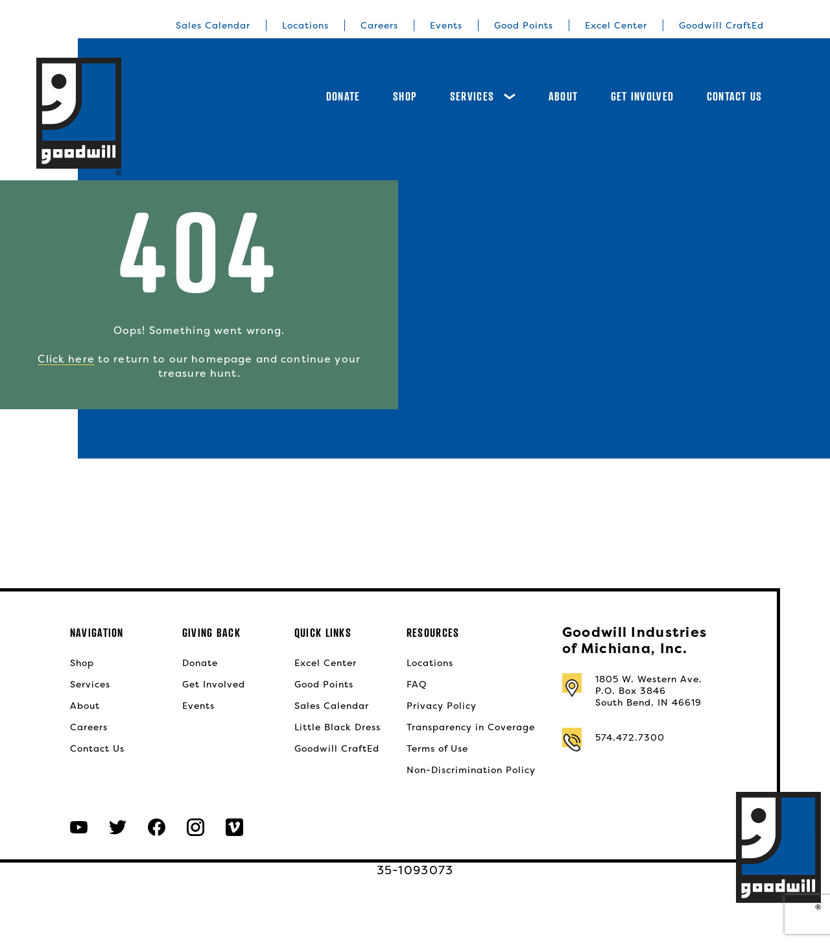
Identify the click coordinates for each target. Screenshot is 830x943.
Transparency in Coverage (471, 727)
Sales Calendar (213, 25)
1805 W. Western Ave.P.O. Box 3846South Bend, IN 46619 (648, 690)
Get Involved (642, 96)
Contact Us (735, 96)
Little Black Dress (337, 727)
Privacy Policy (442, 705)
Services (483, 96)
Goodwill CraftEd (721, 25)
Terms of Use (437, 748)
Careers (379, 25)
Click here (66, 359)
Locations (305, 25)
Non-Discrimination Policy (471, 770)
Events (446, 25)
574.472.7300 (630, 737)
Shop (405, 96)
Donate (343, 96)
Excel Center (616, 25)
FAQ (417, 684)
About (563, 96)
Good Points (523, 25)
